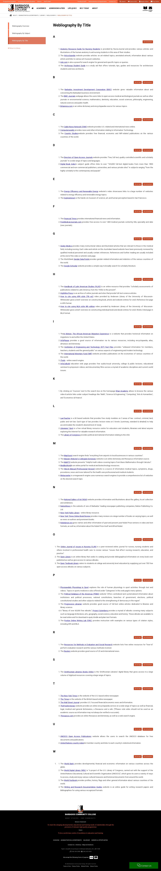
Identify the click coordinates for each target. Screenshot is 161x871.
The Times (64, 699)
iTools (62, 360)
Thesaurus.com (66, 716)
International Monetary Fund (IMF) (78, 354)
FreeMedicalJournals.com (71, 222)
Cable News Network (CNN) (75, 127)
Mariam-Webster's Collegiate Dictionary (80, 459)
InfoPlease (64, 340)
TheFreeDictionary (67, 706)
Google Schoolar (70, 266)
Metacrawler (65, 475)
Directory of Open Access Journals (78, 157)
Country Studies (71, 133)
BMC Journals (69, 96)
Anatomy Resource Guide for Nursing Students (80, 49)
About (15, 15)
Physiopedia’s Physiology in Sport (74, 587)
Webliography (51, 15)
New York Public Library (69, 513)
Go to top (138, 82)
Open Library (65, 557)
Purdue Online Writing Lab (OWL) (78, 620)
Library (42, 15)
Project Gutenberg (100, 611)
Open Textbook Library (69, 563)
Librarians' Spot (66, 428)
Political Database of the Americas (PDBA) (81, 594)
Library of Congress (72, 435)
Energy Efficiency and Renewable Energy (81, 191)
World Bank (69, 764)
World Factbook (70, 780)
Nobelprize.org (66, 523)
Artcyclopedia (69, 55)
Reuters (67, 651)
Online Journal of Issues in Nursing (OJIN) (79, 547)
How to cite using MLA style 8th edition (77, 306)
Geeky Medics (66, 246)
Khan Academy (122, 391)
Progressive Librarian (73, 604)
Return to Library (14, 48)
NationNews (65, 506)
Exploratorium (69, 198)
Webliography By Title (65, 15)
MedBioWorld (65, 465)
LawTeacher (65, 418)
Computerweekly (67, 130)
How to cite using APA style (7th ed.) (76, 296)
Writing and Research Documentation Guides (83, 787)
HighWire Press (66, 293)
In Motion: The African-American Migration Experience (86, 334)
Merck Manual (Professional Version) (79, 469)
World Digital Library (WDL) (75, 770)
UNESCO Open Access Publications (75, 736)
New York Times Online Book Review (75, 516)
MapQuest (68, 455)
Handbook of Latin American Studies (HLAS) (82, 286)
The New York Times (68, 696)
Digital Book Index (68, 164)
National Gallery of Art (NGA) (75, 499)
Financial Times (70, 219)
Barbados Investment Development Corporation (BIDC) (88, 89)
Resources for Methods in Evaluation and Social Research (88, 645)
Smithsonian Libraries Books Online (79, 672)
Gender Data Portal (81, 259)
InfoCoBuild (65, 364)
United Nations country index (72, 743)
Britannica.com (66, 106)
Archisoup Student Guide (74, 66)
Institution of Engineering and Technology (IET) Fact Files (88, 347)
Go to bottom (148, 42)
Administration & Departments (28, 15)
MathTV (67, 462)
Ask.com (64, 62)
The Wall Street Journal (69, 702)
